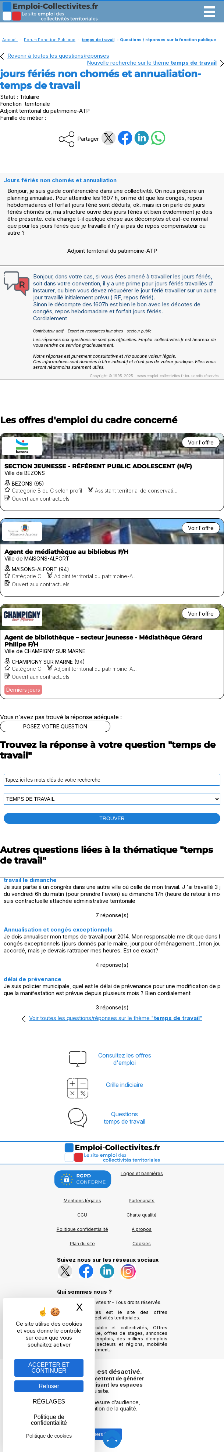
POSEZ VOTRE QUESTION (55, 726)
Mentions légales (82, 1200)
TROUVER (111, 818)
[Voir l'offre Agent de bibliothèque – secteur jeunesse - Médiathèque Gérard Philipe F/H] (112, 651)
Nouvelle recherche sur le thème (152, 62)
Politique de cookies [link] (49, 1436)
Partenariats (141, 1200)
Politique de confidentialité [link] (49, 1420)
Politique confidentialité (82, 1229)
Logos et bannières (142, 1173)
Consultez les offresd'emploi (124, 1059)
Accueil (10, 39)
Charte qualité (142, 1215)
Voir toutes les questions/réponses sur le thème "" (115, 1018)
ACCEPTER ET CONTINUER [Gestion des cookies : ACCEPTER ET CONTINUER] (49, 1368)
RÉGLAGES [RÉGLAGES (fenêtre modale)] (49, 1401)
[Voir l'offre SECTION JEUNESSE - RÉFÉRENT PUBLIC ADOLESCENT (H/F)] (112, 472)
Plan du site (82, 1243)
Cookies (141, 1243)
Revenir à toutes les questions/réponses (58, 55)
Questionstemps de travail (124, 1117)
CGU (82, 1215)
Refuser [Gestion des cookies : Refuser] (49, 1386)
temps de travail (98, 39)
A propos (142, 1229)
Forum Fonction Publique (49, 39)
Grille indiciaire (124, 1084)
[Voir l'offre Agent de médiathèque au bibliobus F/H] (112, 557)
